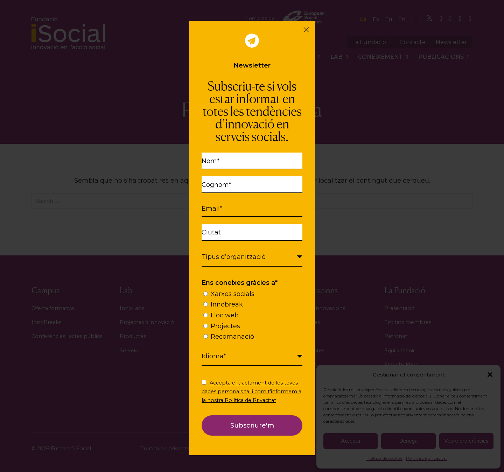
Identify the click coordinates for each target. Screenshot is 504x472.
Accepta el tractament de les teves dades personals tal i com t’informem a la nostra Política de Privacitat (251, 391)
